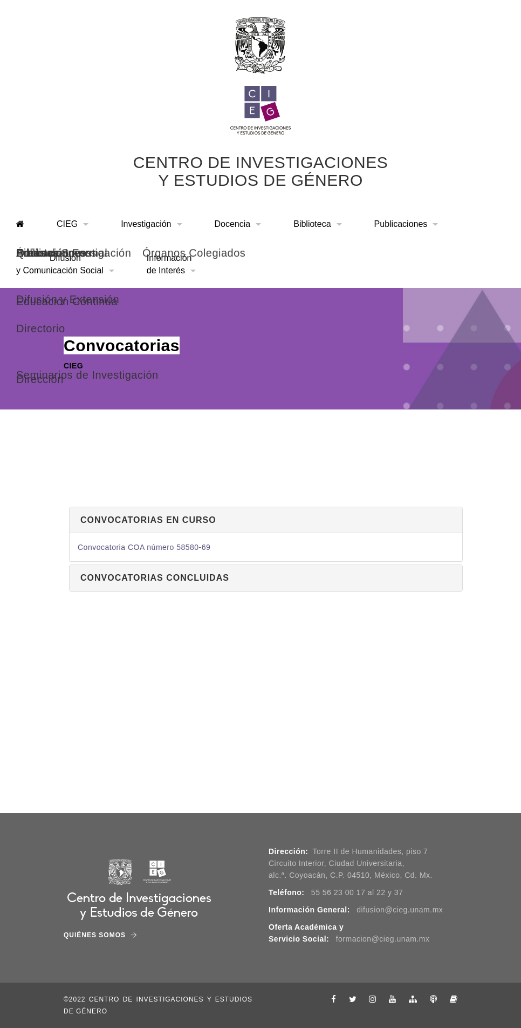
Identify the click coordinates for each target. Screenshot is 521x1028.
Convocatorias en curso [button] (148, 520)
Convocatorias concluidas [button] (154, 577)
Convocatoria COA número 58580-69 (144, 547)
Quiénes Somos (101, 935)
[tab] (266, 520)
